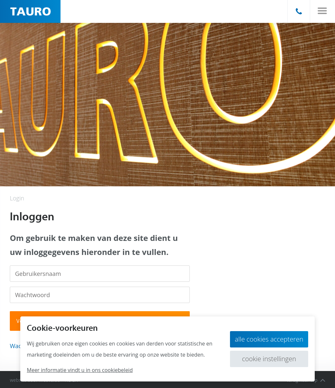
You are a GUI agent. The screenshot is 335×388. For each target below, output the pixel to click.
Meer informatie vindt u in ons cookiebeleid (80, 370)
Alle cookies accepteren (269, 339)
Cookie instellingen (269, 358)
